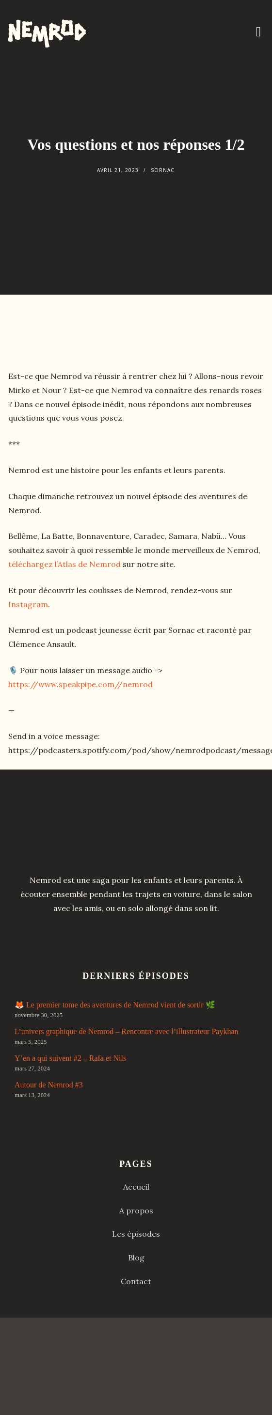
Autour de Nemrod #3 (49, 1085)
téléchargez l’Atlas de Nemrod (64, 564)
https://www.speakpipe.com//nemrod (80, 684)
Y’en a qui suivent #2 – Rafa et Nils (70, 1058)
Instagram (28, 604)
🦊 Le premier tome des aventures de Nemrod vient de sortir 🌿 (115, 1005)
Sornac (163, 170)
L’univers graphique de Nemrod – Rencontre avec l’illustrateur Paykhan (126, 1031)
